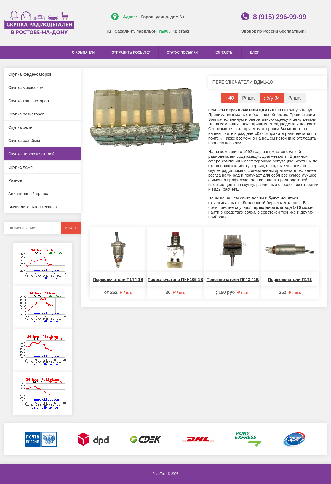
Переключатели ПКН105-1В (175, 279)
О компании (83, 52)
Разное (15, 180)
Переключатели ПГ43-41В (233, 279)
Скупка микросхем (26, 87)
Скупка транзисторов (28, 100)
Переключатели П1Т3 (290, 279)
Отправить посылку (130, 52)
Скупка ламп (20, 167)
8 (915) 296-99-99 (279, 16)
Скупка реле (20, 127)
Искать (71, 228)
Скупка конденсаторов (30, 74)
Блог (254, 52)
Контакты (224, 52)
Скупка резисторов (26, 114)
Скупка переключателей (31, 153)
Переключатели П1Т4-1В (118, 279)
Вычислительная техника (32, 206)
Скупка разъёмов (24, 140)
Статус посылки (182, 52)
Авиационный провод (28, 193)
